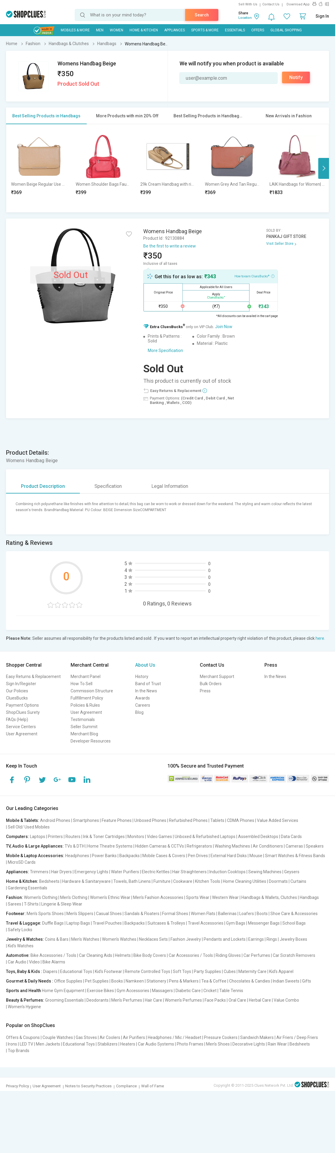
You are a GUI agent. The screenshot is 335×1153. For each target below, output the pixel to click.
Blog (139, 712)
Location (245, 18)
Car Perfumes (256, 955)
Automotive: (18, 955)
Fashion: (14, 897)
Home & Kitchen (144, 30)
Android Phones (55, 820)
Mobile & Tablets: (22, 820)
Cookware (182, 881)
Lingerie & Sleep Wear (61, 904)
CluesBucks (17, 698)
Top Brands (18, 1050)
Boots (262, 913)
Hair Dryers (61, 871)
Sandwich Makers (257, 1037)
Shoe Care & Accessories (294, 913)
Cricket (210, 990)
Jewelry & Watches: (25, 939)
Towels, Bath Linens (132, 881)
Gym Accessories (133, 990)
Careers (142, 705)
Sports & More (205, 30)
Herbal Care (260, 1000)
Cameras (294, 846)
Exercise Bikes (100, 990)
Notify (296, 77)
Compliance (126, 1086)
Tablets (217, 820)
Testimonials (83, 719)
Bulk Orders (211, 683)
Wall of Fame (152, 1086)
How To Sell (81, 683)
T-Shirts (31, 904)
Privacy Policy (17, 1086)
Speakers (315, 846)
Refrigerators (199, 846)
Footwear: (16, 913)
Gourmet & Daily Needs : (29, 981)
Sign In (322, 16)
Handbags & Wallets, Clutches (269, 897)
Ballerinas (227, 913)
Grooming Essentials (64, 1000)
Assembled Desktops (258, 836)
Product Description (43, 486)
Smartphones (86, 820)
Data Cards (291, 836)
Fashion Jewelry (185, 939)
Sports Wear (197, 897)
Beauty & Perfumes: (25, 1000)
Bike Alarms (53, 962)
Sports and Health (23, 990)
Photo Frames (190, 1044)
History (141, 676)
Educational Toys (76, 971)
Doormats (278, 881)
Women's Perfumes (183, 1000)
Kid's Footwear (108, 971)
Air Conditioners (268, 846)
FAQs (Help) (17, 719)
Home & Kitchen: (22, 881)
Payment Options (22, 705)
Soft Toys (182, 971)
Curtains (298, 881)
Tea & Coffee (213, 981)
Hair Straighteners (189, 871)
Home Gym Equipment (63, 990)
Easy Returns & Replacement (33, 676)
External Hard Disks (229, 855)
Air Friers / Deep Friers (297, 1037)
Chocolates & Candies (249, 981)
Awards (142, 698)
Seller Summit (84, 726)
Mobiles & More (75, 30)
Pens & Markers (184, 981)
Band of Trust (148, 683)
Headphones (77, 855)
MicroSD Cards (22, 862)
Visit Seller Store (279, 244)
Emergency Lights (91, 871)
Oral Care (237, 1000)
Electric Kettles (156, 871)
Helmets (123, 955)
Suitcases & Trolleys (166, 923)
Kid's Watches (21, 945)
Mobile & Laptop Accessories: (35, 855)
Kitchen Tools (207, 881)
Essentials (235, 30)
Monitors (135, 836)
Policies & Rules (85, 705)
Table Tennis (231, 990)
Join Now (223, 326)
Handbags (309, 897)
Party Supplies (207, 971)
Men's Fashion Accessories (158, 897)
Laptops (37, 836)
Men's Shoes (218, 1044)
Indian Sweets (286, 981)
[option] (38, 168)
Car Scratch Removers (294, 955)
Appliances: (17, 871)
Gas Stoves (86, 1037)
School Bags (294, 923)
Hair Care (153, 1000)
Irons (12, 1044)
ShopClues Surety (23, 712)
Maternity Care (252, 971)
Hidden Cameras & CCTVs (159, 846)
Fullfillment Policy (87, 698)
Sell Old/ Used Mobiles (29, 827)
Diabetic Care (188, 990)
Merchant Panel (85, 676)
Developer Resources (91, 741)
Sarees (14, 904)
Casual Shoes (109, 913)
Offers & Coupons (23, 1037)
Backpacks (129, 855)
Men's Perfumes (126, 1000)
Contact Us (270, 4)
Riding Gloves (228, 955)
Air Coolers (110, 1037)
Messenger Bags (264, 923)
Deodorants (97, 1000)
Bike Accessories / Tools (53, 955)
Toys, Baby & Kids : (24, 971)
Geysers (291, 871)
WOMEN (116, 30)
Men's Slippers (79, 913)
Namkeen (135, 981)
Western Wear (225, 897)
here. (320, 638)
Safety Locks (20, 929)
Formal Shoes (175, 913)
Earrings (256, 939)
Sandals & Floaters (141, 913)
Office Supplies (68, 981)
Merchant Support (217, 676)
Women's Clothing (40, 897)
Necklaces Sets (153, 939)
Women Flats (203, 913)
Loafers (246, 913)
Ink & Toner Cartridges (104, 836)
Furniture (161, 881)
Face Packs (215, 1000)
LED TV (26, 1044)
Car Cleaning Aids (95, 955)
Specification (108, 486)
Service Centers (21, 726)
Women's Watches (119, 939)
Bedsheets (49, 881)
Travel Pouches (107, 923)
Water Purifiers (125, 871)
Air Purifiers (134, 1037)
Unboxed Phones (150, 820)
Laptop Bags (78, 923)
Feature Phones (117, 820)
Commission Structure (92, 690)
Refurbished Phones (188, 820)
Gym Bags (235, 923)
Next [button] (323, 168)
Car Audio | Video (24, 962)
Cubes (230, 971)
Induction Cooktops (227, 871)
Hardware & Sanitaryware (86, 881)
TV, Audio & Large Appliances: (35, 846)
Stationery (156, 981)
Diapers (50, 971)
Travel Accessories (205, 923)
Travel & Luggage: (23, 923)
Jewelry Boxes (293, 939)
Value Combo (286, 1000)
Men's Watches (85, 939)
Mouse (255, 855)
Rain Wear (277, 1044)
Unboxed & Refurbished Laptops (205, 836)
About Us (145, 665)
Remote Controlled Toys (147, 971)
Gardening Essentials (27, 887)
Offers (257, 30)
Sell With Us (247, 4)
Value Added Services (277, 820)
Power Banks (104, 855)
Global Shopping (286, 30)
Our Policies (17, 690)
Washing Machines (232, 846)
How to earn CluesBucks (254, 276)
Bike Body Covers (149, 955)
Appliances (174, 30)
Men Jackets (48, 1044)
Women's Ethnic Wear (110, 897)
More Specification (165, 350)
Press (205, 690)
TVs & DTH (75, 846)
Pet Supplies (97, 981)
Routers (73, 836)
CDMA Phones (240, 820)
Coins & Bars (56, 939)
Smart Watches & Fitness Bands (295, 855)
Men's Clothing (73, 897)
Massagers (162, 990)
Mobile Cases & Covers (163, 855)
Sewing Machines (264, 871)
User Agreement (21, 733)
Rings (272, 939)
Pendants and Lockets (225, 939)
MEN (99, 30)
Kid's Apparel (281, 971)
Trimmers (39, 871)
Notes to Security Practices (88, 1086)
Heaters (127, 1044)
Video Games (159, 836)
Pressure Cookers (220, 1037)
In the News (146, 690)
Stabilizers (108, 1044)
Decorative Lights (248, 1044)
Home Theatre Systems (110, 846)
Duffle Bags (53, 923)
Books (117, 981)
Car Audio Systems (156, 1044)
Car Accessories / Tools (191, 955)
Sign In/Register (21, 683)
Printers (55, 836)
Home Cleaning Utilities (244, 881)
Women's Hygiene (24, 1006)
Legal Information (169, 486)
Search (202, 15)
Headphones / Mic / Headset (174, 1037)
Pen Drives (198, 855)
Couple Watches (57, 1037)
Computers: (17, 836)
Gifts (306, 981)
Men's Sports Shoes (45, 913)
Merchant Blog (84, 733)
